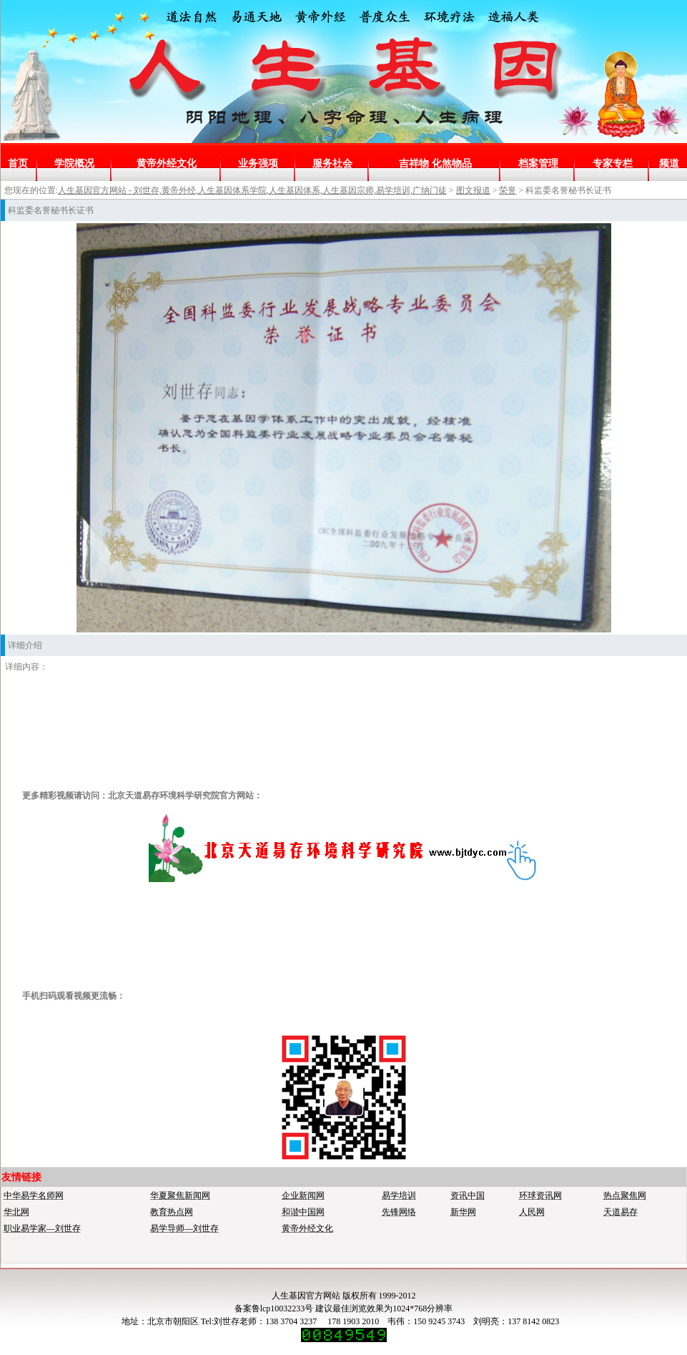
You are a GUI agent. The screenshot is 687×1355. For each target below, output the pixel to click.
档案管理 (538, 163)
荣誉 (507, 190)
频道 (669, 163)
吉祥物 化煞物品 (435, 163)
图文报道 (473, 190)
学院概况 (74, 163)
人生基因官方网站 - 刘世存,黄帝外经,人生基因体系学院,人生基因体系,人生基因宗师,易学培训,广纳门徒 (252, 190)
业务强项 (258, 163)
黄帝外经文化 (167, 163)
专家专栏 (613, 163)
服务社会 (332, 163)
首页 (18, 163)
